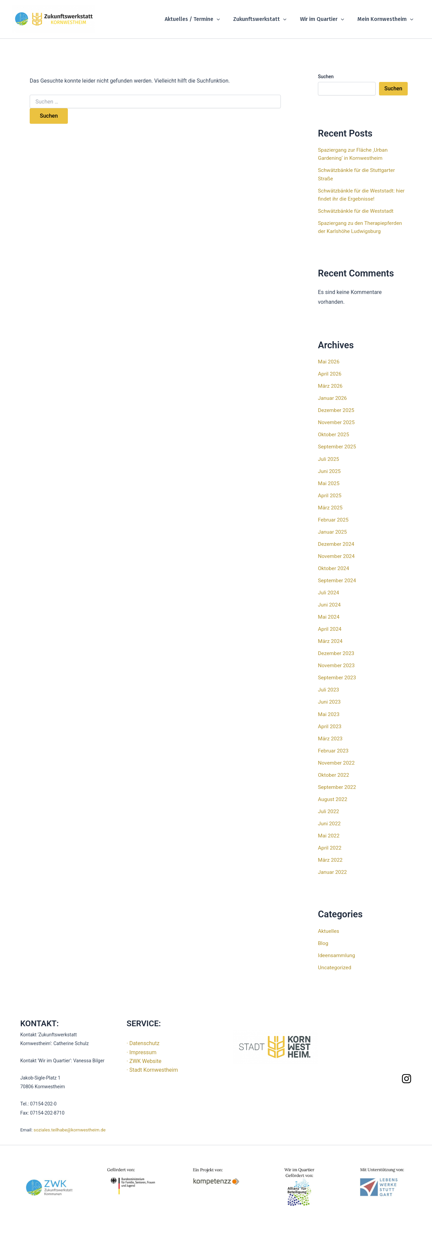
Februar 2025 (334, 519)
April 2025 (330, 495)
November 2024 (337, 556)
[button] (226, 19)
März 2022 (331, 859)
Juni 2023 (330, 701)
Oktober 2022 (334, 774)
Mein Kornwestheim (387, 19)
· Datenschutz (143, 1042)
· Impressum (142, 1051)
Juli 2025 (329, 458)
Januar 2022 (333, 871)
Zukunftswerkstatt (266, 19)
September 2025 (338, 446)
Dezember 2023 (337, 653)
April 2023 (330, 725)
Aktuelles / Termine (202, 19)
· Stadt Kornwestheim (152, 1069)
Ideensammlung (337, 954)
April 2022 (330, 847)
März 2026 (331, 386)
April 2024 (330, 628)
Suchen (326, 76)
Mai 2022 (329, 835)
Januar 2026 (333, 398)
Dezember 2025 (337, 410)
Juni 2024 (330, 604)
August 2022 (333, 798)
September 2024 (338, 580)
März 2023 (331, 738)
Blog (323, 942)
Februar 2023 (334, 750)
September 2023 (338, 677)
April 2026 (330, 374)
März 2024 (331, 641)
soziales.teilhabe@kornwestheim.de (70, 1129)
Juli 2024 (329, 592)
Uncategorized (335, 966)
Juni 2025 (330, 471)
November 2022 (337, 762)
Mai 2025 (329, 483)
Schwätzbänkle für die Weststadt (357, 210)
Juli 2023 (329, 689)
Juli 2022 (329, 810)
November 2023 (337, 665)
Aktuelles (329, 930)
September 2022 (338, 786)
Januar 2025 (333, 531)
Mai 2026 (329, 361)
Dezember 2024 (337, 543)
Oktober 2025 (334, 434)
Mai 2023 (329, 713)
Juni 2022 (330, 823)
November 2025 (337, 422)
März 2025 (331, 507)
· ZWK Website (144, 1060)
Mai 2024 (329, 616)
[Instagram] (406, 1077)
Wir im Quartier (326, 19)
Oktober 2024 (334, 568)
